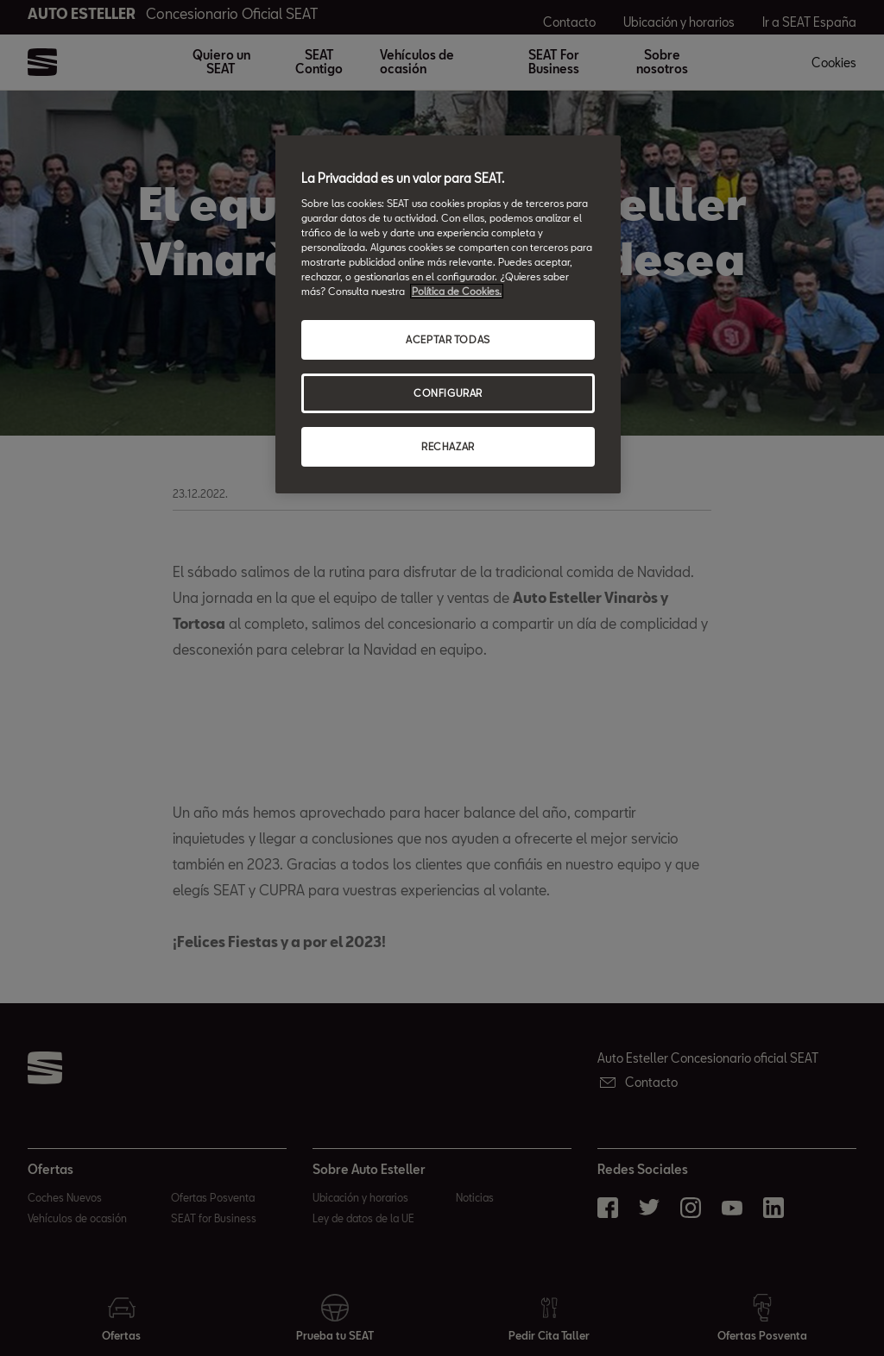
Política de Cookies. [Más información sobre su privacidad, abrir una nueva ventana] (457, 291)
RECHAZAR (448, 446)
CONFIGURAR (448, 393)
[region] (448, 314)
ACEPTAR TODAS (447, 339)
